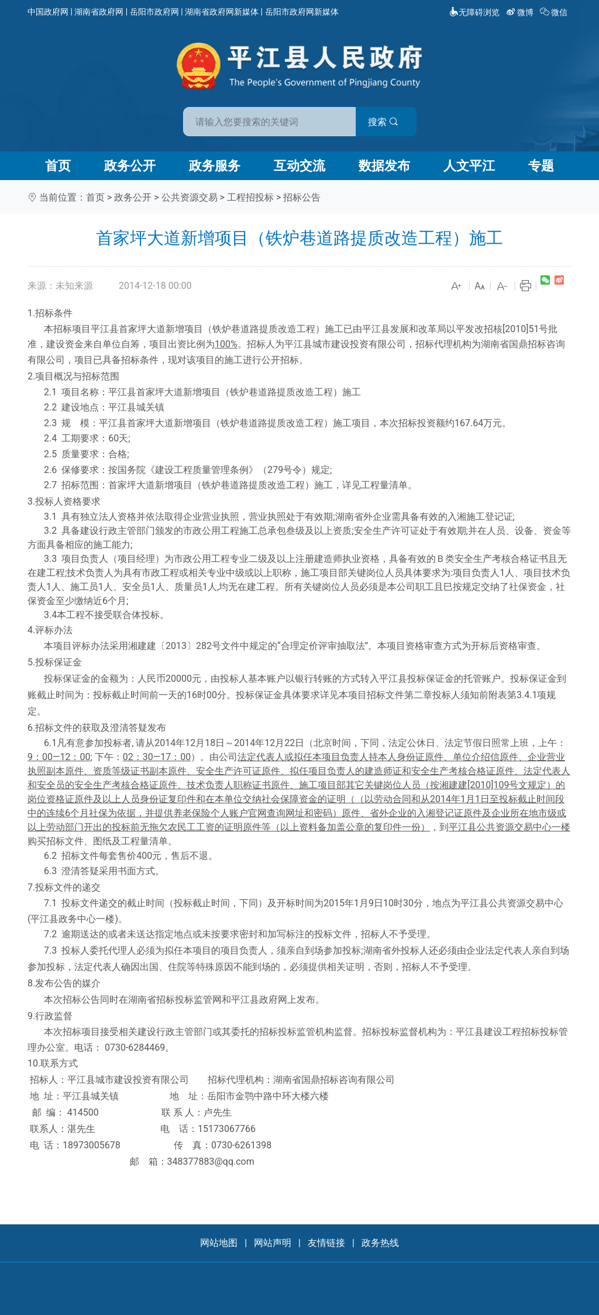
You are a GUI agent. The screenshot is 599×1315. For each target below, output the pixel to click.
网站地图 (218, 1242)
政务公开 (130, 165)
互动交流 (299, 165)
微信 (555, 12)
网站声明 (272, 1242)
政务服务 (214, 165)
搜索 (383, 121)
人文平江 (469, 165)
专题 (541, 165)
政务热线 (380, 1242)
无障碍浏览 (474, 12)
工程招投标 (250, 197)
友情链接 (326, 1242)
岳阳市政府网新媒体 (302, 11)
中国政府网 (47, 11)
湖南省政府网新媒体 (222, 11)
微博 (521, 12)
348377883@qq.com (210, 1161)
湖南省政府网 (98, 11)
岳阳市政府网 (154, 11)
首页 (58, 165)
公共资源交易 (189, 197)
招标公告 (302, 197)
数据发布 (384, 165)
